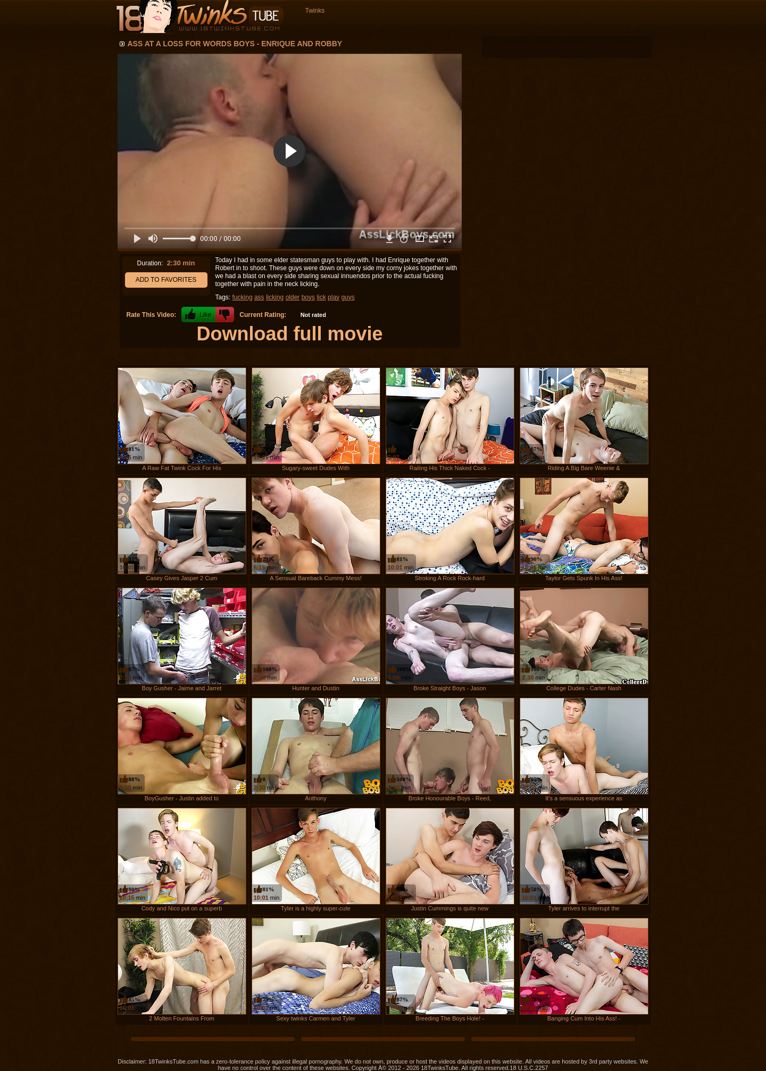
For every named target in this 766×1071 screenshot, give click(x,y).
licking (275, 297)
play (333, 297)
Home (307, 27)
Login (594, 27)
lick (321, 297)
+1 (198, 314)
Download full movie (289, 334)
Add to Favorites (166, 279)
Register (631, 27)
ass (259, 297)
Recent (344, 27)
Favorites (484, 27)
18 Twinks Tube (199, 17)
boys (308, 297)
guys (347, 297)
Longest (383, 27)
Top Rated (428, 27)
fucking (242, 297)
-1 (224, 314)
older (293, 297)
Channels (543, 27)
